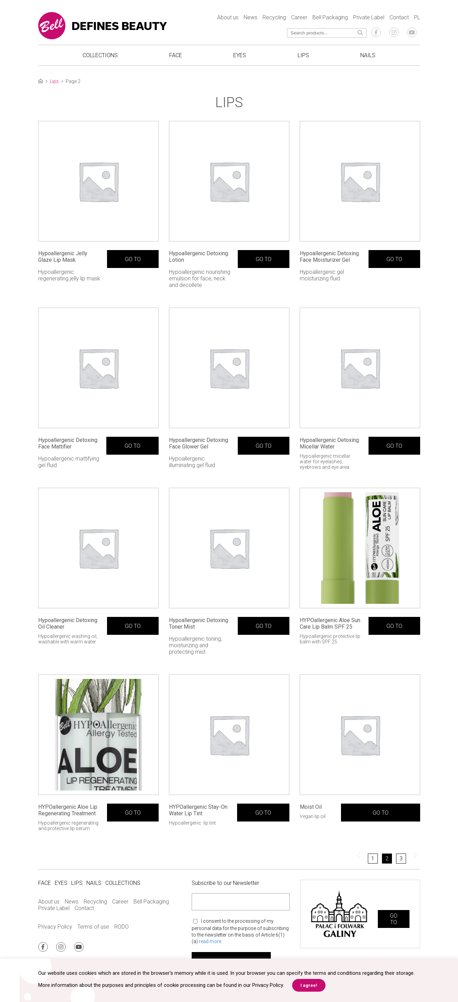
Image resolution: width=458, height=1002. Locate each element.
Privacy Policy (55, 926)
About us (227, 17)
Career (299, 17)
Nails (367, 55)
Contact (399, 17)
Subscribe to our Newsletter (225, 883)
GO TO (133, 259)
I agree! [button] (308, 985)
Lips (303, 55)
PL (417, 17)
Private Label (368, 17)
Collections (100, 55)
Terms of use (93, 926)
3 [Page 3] (401, 858)
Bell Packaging (330, 17)
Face (175, 55)
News (250, 17)
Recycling (274, 17)
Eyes (239, 55)
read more (210, 941)
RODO (121, 926)
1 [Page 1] (372, 858)
